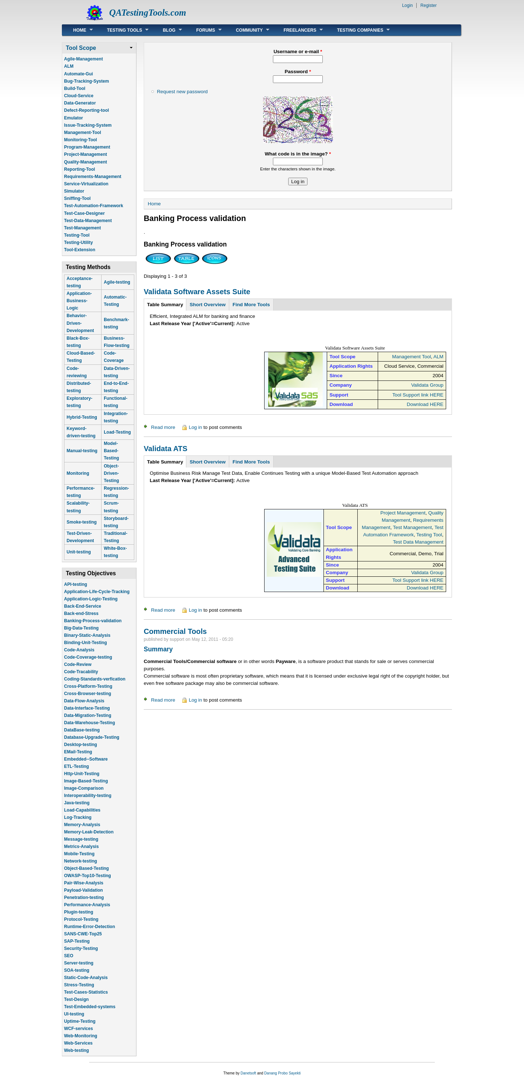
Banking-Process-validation (93, 620)
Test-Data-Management (88, 220)
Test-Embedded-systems (89, 1006)
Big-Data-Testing (81, 628)
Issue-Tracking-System (88, 125)
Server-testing (79, 963)
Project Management (402, 513)
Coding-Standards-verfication (95, 679)
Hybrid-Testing (82, 417)
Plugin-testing (78, 912)
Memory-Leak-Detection (89, 832)
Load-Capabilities (82, 810)
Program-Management (87, 147)
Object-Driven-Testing (111, 473)
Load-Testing (117, 432)
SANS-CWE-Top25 (83, 933)
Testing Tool (429, 534)
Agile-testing (117, 282)
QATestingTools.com (147, 12)
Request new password (182, 91)
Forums (203, 30)
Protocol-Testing (81, 919)
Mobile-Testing (79, 853)
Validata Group (427, 385)
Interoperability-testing (87, 795)
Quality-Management (85, 162)
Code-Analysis (79, 649)
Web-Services (78, 1043)
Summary (158, 649)
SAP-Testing (77, 941)
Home (77, 30)
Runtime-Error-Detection (89, 926)
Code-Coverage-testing (88, 657)
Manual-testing (82, 450)
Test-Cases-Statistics (86, 992)
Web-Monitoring (80, 1035)
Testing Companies (358, 30)
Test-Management (82, 227)
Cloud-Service (79, 95)
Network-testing (80, 861)
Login (407, 5)
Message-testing (81, 839)
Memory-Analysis (82, 824)
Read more (163, 427)
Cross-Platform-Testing (88, 686)
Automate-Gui (78, 73)
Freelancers (298, 30)
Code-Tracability (81, 671)
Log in (195, 427)
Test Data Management (418, 542)
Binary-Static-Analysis (87, 635)
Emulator (73, 118)
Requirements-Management (92, 176)
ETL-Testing (76, 766)
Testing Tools (122, 30)
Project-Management (85, 154)
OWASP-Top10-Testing (87, 875)
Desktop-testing (80, 744)
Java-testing (77, 802)
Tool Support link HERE (417, 395)
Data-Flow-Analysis (84, 700)
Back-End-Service (82, 606)
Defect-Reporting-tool (86, 110)
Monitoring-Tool (80, 139)
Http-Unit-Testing (81, 773)
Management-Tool (82, 132)
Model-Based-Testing (111, 451)
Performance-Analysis (87, 904)
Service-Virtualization (86, 183)
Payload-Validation (83, 890)
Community (247, 30)
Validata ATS (165, 449)
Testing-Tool (77, 235)
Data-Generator (80, 103)
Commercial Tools (175, 631)
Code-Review (77, 664)
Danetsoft (248, 1073)
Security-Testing (81, 948)
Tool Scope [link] (81, 48)
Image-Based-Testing (86, 781)
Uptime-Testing (79, 1021)
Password (298, 71)
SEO (68, 955)
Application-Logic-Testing (91, 598)
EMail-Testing (78, 751)
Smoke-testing (82, 522)
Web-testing (76, 1050)
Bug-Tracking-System (86, 81)
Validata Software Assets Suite (197, 292)
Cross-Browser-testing (87, 693)
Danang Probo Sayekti (282, 1073)
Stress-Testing (79, 984)
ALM (69, 66)
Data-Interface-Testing (87, 708)
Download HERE (425, 404)
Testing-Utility (78, 242)
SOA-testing (76, 970)
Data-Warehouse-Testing (89, 722)
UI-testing (74, 1014)
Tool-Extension (79, 249)
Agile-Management (83, 59)
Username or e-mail (298, 51)
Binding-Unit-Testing (85, 642)
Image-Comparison (84, 788)
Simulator (74, 191)
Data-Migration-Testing (87, 715)
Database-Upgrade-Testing (91, 737)
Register (428, 5)
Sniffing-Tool (77, 198)
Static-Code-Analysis (86, 977)
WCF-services (78, 1028)
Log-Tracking (77, 817)
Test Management (412, 527)
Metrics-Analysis (81, 846)
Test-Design (76, 999)
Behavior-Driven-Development (80, 323)
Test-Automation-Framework (93, 205)
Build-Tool (74, 88)
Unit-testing (79, 552)
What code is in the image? (298, 154)
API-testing (75, 584)
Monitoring (78, 473)
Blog (167, 30)
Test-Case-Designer (84, 213)
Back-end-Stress (81, 613)
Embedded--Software (86, 759)
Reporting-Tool (79, 169)
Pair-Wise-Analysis (83, 882)
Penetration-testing (84, 897)
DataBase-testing (82, 730)
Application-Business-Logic (79, 301)
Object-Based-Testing (86, 868)
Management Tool (411, 356)
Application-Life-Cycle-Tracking (97, 591)
